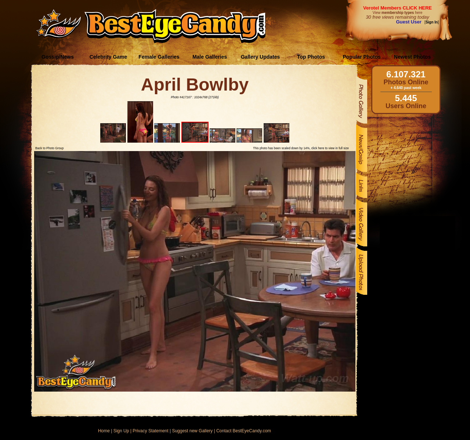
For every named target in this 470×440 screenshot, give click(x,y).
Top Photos (311, 57)
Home (104, 430)
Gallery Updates (260, 57)
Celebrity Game (108, 57)
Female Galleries (158, 57)
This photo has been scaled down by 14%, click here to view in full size (301, 148)
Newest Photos (412, 57)
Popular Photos (361, 57)
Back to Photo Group (49, 148)
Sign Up (121, 430)
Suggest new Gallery (192, 430)
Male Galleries (209, 57)
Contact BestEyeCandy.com (243, 430)
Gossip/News (57, 57)
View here (397, 13)
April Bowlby (195, 84)
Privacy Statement (150, 430)
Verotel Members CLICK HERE (397, 8)
